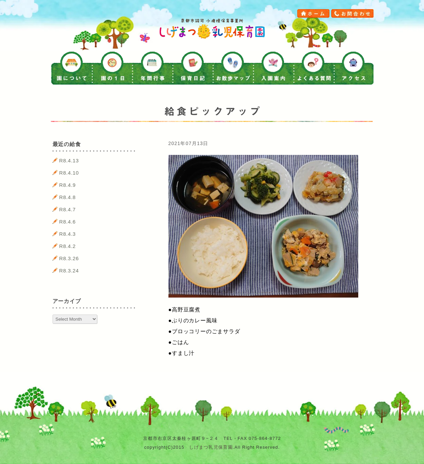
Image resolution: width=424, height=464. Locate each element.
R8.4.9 (67, 185)
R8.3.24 (69, 270)
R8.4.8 (67, 197)
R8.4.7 (67, 209)
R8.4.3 (67, 234)
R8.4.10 (69, 173)
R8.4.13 (69, 160)
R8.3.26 (69, 258)
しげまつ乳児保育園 (211, 447)
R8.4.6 (67, 222)
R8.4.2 (67, 246)
